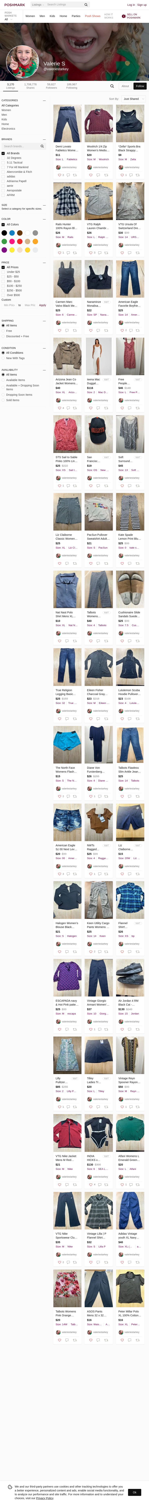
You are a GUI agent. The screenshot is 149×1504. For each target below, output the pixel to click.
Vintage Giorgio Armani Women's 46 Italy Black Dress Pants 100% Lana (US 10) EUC (97, 1003)
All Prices (10, 267)
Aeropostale (12, 190)
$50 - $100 (11, 281)
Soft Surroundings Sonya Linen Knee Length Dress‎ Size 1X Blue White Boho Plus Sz (125, 459)
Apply (42, 305)
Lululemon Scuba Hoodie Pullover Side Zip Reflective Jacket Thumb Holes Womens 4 (129, 692)
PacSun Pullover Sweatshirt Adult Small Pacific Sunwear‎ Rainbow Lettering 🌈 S (98, 537)
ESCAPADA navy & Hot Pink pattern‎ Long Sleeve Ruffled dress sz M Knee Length (67, 1003)
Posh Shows (92, 16)
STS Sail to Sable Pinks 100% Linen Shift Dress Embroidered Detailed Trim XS (67, 459)
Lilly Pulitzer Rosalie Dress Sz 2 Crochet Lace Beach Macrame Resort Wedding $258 (63, 1080)
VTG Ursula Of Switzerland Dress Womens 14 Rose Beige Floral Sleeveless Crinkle (129, 226)
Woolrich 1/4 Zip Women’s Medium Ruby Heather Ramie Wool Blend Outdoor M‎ (98, 148)
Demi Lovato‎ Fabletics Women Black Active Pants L (66, 148)
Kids (52, 16)
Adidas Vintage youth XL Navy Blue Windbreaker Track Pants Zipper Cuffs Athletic (129, 1235)
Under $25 (11, 272)
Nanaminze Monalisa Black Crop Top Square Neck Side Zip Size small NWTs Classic (94, 304)
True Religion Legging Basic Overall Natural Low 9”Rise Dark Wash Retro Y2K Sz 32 (66, 692)
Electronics (8, 128)
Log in (131, 4)
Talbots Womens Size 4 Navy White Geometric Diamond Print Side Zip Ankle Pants (94, 614)
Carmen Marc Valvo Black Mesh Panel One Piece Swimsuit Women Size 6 (67, 304)
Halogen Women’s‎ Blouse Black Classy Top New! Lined (67, 925)
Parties (76, 16)
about (125, 86)
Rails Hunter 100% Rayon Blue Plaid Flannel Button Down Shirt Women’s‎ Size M (67, 226)
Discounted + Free (15, 336)
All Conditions (12, 352)
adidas (8, 176)
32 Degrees (11, 158)
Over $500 (11, 295)
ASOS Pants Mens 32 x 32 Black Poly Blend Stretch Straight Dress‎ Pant (97, 1313)
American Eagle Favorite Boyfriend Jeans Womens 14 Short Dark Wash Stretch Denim (129, 304)
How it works (108, 16)
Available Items (13, 380)
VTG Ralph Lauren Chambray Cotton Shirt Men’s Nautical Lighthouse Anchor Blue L (98, 226)
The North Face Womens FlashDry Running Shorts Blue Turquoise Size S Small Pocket (67, 770)
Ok (134, 1492)
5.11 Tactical (12, 162)
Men (42, 16)
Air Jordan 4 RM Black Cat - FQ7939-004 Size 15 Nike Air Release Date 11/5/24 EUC (129, 1003)
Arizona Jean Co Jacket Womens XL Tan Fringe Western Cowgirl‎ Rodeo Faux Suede (66, 381)
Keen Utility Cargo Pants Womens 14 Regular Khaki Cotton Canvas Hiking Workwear (98, 925)
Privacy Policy (44, 1498)
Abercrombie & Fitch (17, 172)
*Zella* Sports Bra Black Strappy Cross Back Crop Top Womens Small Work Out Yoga (129, 148)
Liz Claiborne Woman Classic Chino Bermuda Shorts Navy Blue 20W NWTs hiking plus (125, 847)
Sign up (142, 4)
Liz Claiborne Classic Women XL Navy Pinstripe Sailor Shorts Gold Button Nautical (67, 537)
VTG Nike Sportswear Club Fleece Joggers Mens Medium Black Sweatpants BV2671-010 (67, 1235)
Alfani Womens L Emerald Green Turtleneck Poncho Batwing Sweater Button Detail (128, 1158)
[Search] (64, 5)
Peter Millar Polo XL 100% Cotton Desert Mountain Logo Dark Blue (128, 1313)
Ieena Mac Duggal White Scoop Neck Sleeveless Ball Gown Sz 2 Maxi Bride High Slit (93, 381)
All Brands (11, 153)
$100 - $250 (12, 286)
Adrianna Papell (14, 181)
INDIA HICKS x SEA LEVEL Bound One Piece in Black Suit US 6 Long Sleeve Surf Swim (94, 1158)
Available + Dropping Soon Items (20, 387)
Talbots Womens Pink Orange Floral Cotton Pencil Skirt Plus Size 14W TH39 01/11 (66, 1313)
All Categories (10, 105)
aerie (7, 185)
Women (30, 16)
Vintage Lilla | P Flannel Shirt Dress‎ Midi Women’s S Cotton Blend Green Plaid (96, 1235)
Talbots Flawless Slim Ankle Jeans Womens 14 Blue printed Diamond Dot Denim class (128, 770)
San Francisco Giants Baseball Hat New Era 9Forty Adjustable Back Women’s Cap (93, 459)
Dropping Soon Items (17, 394)
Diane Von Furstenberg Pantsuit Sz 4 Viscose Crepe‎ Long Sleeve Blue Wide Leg (98, 770)
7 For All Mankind (15, 167)
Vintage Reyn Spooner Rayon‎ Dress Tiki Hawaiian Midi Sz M (129, 1080)
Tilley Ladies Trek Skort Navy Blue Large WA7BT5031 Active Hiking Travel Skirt (94, 1080)
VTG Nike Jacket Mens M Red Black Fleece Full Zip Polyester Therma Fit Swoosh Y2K (66, 1158)
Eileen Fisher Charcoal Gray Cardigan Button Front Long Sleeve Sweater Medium (98, 692)
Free (7, 330)
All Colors (10, 224)
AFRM (8, 195)
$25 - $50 (10, 276)
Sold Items (10, 400)
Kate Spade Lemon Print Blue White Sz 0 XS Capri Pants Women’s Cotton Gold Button (129, 537)
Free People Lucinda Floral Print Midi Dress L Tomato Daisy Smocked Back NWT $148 (125, 381)
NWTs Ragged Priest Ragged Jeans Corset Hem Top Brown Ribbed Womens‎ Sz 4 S (92, 847)
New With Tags (13, 358)
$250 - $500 (12, 290)
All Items (9, 325)
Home (63, 16)
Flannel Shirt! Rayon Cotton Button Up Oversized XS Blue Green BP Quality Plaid (124, 925)
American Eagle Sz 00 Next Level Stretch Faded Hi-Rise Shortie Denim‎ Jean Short (67, 847)
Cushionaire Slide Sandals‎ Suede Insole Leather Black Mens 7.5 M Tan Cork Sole (129, 614)
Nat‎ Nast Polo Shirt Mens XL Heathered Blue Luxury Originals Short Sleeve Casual (66, 614)
